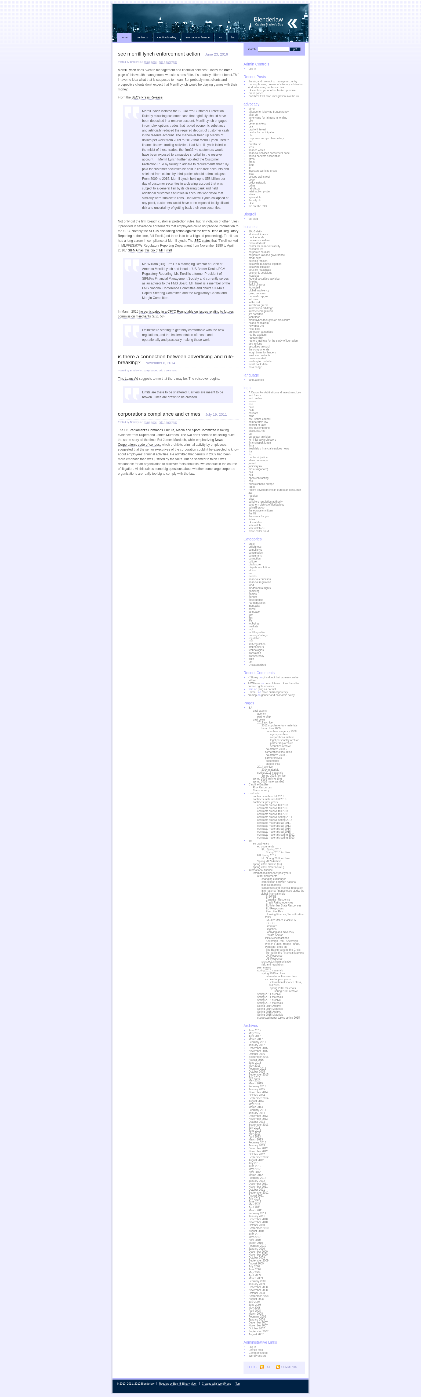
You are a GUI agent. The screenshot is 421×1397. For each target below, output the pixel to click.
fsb (250, 454)
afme (252, 108)
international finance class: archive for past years (281, 978)
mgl (251, 629)
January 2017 (257, 1045)
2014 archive (265, 766)
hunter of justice (258, 457)
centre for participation (262, 132)
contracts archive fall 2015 (272, 814)
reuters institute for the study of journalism (274, 340)
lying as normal (267, 689)
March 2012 (256, 1174)
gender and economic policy (278, 695)
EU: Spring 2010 (271, 849)
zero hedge (255, 367)
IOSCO (270, 923)
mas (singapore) (258, 469)
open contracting (258, 478)
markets (253, 626)
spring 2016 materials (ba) (268, 781)
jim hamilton (256, 314)
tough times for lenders (262, 352)
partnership (264, 716)
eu (220, 37)
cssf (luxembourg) (259, 427)
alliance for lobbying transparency (269, 111)
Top (237, 1383)
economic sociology (260, 272)
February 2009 (257, 1281)
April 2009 (255, 1275)
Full (269, 1367)
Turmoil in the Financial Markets (285, 952)
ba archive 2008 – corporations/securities (278, 751)
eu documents (265, 846)
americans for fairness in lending (268, 117)
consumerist (256, 249)
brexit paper (256, 93)
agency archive (279, 734)
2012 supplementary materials (279, 725)
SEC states (202, 241)
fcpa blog (254, 275)
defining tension (258, 260)
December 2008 (258, 1287)
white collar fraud (259, 531)
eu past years (261, 843)
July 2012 (254, 1163)
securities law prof (259, 346)
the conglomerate (259, 349)
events (252, 576)
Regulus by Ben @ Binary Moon (178, 1383)
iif (250, 167)
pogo (252, 179)
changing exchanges (274, 878)
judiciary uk (255, 466)
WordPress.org (258, 1355)
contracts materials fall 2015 (274, 831)
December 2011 (258, 1183)
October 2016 (257, 1053)
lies (251, 617)
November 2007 (258, 1325)
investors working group (263, 170)
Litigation (271, 929)
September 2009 (258, 1260)
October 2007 (257, 1328)
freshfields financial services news (269, 448)
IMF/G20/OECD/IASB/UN (281, 920)
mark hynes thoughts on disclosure (269, 320)
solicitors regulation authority (266, 501)
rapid (252, 486)
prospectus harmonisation (277, 961)
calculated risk (257, 243)
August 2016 (256, 1059)
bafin (252, 407)
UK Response (274, 955)
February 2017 (257, 1042)
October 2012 (257, 1154)
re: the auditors (258, 334)
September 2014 (258, 1098)
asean (252, 401)
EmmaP (252, 692)
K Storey (253, 677)
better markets (257, 123)
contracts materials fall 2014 (274, 828)
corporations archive (282, 737)
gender (253, 596)
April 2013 (255, 1136)
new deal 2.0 (256, 325)
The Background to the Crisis (283, 949)
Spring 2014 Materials (270, 1008)
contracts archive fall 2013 (272, 808)
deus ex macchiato (260, 269)
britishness (255, 546)
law (251, 614)
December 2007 (258, 1322)
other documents (267, 876)
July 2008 (254, 1301)
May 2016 (254, 1065)
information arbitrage (261, 308)
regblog (253, 495)
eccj (251, 141)
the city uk (255, 200)
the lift (252, 513)
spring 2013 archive (269, 1000)
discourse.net (256, 430)
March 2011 (256, 1210)
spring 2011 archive (269, 994)
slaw (251, 498)
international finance (198, 37)
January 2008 (257, 1319)
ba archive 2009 (271, 728)
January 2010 (257, 1248)
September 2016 (258, 1056)
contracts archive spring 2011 (274, 816)
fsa (250, 451)
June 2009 (255, 1269)
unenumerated (257, 358)
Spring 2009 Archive (269, 861)
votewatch (255, 525)
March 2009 (256, 1278)
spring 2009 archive (286, 991)
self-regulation (257, 644)
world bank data (258, 364)
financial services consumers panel (269, 153)
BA (232, 37)
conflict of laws (257, 424)
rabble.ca (254, 188)
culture (253, 561)
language (254, 611)
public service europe (261, 483)
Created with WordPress (216, 1383)
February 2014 (257, 1110)
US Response (274, 958)
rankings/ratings (258, 635)
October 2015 (257, 1071)
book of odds (256, 237)
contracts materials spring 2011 (276, 834)
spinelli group (256, 507)
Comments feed (258, 1352)
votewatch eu (256, 528)
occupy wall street (259, 176)
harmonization (257, 602)
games (253, 594)
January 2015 (257, 1089)
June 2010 (255, 1234)
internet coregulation (261, 311)
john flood (254, 317)
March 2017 (256, 1039)
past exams (260, 710)
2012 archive (265, 722)
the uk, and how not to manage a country (273, 81)
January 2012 (257, 1180)
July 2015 (254, 1077)
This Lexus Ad (128, 379)
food (251, 585)
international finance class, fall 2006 (285, 984)
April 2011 (255, 1207)
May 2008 (254, 1307)
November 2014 (258, 1092)
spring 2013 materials (270, 1002)
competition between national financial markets (278, 883)
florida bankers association (264, 156)
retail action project (260, 191)
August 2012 (256, 1160)
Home (124, 37)
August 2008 (256, 1298)
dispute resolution (259, 567)
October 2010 (257, 1225)
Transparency (261, 790)
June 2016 (255, 1062)
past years (259, 719)
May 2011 (254, 1204)
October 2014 (257, 1095)
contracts (142, 37)
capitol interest (257, 129)
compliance (150, 61)
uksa (251, 203)
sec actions (255, 343)
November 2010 (258, 1222)
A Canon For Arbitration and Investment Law (275, 392)
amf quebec (256, 398)
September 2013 (258, 1124)
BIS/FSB (271, 896)
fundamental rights (260, 588)
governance (256, 599)
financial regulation (260, 582)
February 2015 (257, 1086)
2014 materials (270, 769)
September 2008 (258, 1295)
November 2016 (258, 1050)
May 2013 (254, 1133)
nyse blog (254, 328)
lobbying (254, 623)
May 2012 (254, 1169)
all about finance (258, 234)
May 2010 (254, 1236)
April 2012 (255, 1172)
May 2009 (254, 1272)
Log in (252, 68)
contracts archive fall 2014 (272, 811)
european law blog (260, 436)
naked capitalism (258, 322)
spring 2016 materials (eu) (268, 867)
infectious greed (258, 305)
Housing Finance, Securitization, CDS (284, 916)
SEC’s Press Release (147, 97)
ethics (252, 570)
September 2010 (258, 1228)
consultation (256, 552)
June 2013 (255, 1130)
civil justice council (260, 419)
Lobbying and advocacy (280, 932)
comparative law (258, 421)
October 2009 (257, 1257)
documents (272, 760)
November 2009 (258, 1254)
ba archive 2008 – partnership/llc (276, 756)
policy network (257, 182)
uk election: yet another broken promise (272, 90)
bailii (251, 410)
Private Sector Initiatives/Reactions (277, 936)
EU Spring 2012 (266, 855)
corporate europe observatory (266, 138)
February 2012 (257, 1177)
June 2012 (255, 1166)
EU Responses (275, 908)
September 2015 (258, 1074)
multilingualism (257, 632)
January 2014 (257, 1112)
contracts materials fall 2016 (269, 799)
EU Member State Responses (283, 905)
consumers (255, 555)
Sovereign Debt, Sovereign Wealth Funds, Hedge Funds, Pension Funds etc (282, 943)
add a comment (168, 61)
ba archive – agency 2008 (281, 731)
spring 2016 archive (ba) (267, 778)
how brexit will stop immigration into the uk (274, 96)
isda (251, 173)
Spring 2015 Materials (270, 1014)
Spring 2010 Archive (278, 852)
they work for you (259, 516)
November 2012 (258, 1151)
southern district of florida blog (266, 504)
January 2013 (257, 1145)
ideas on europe (258, 460)
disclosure (255, 564)
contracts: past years (265, 802)
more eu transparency (275, 692)
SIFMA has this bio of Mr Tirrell (150, 250)
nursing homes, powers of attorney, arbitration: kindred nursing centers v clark (276, 86)
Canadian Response (278, 899)
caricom (253, 413)
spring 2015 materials (270, 772)
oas (251, 472)
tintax (252, 519)
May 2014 (254, 1104)
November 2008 (258, 1290)
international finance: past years (272, 873)
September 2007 (258, 1331)
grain (252, 161)
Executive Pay (274, 911)
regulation (254, 638)
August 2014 (256, 1101)
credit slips (255, 258)
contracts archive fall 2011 (272, 805)
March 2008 (256, 1313)
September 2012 (258, 1157)
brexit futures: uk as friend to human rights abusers (273, 685)
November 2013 (258, 1118)
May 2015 (254, 1080)
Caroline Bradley (166, 37)
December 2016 (258, 1048)
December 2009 (258, 1251)
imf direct (254, 299)
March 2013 (256, 1139)
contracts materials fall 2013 (274, 825)
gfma (252, 159)
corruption (254, 558)
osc (251, 481)
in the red (254, 302)
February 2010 (257, 1245)
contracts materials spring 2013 (276, 837)
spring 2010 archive (273, 973)
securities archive (280, 746)
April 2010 (255, 1239)
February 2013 (257, 1142)
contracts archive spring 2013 (274, 819)
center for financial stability (264, 246)
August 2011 (256, 1195)
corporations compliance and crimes (159, 414)
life (250, 620)
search (252, 49)
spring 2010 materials (270, 970)
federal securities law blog (264, 278)
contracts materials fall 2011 (274, 822)
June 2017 (255, 1030)
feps (251, 147)
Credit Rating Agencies (279, 902)
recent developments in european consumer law (274, 491)
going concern (257, 293)
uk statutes (255, 522)
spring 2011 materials (270, 997)
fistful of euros (257, 284)
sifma (252, 194)
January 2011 (257, 1216)
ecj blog (253, 218)
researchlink (256, 337)
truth (251, 658)
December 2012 (258, 1148)
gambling (254, 591)
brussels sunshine (259, 240)
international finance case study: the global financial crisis (282, 892)
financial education (260, 579)
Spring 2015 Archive (274, 775)
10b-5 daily (255, 231)
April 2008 (255, 1310)
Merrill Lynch (127, 70)
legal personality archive (284, 740)
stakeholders (256, 647)
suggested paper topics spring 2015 (278, 1017)
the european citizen (261, 510)
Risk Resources (262, 787)
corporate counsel (259, 252)
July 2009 (254, 1266)
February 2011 (257, 1213)
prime (252, 185)
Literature (271, 926)
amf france (255, 395)
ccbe (251, 416)
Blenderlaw (210, 17)
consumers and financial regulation (282, 887)
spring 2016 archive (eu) (267, 864)
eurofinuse (255, 144)
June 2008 (255, 1304)
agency (261, 713)
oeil (251, 475)
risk (251, 641)
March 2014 (256, 1107)
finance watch (257, 150)
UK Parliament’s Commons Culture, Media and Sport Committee (170, 430)
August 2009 (256, 1263)
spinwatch (254, 197)
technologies (256, 650)
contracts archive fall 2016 (268, 796)
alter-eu (253, 114)
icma (251, 164)
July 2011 (254, 1198)
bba (251, 120)
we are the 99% (258, 206)
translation (255, 653)
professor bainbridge (261, 331)
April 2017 (255, 1036)
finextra (253, 281)
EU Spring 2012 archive (276, 858)
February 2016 (257, 1068)
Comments (289, 1367)
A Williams (254, 683)
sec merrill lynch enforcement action (159, 54)
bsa (251, 126)
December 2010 (258, 1219)
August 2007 (256, 1334)
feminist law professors (262, 439)
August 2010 (256, 1231)
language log (256, 379)
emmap (252, 695)
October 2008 (257, 1293)
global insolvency (259, 290)
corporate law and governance (267, 255)
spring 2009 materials (283, 988)
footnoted (254, 287)
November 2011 (258, 1186)
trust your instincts (259, 355)
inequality (254, 605)
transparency (256, 655)
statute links (273, 763)
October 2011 (257, 1189)
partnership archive (281, 743)
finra (251, 445)
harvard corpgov (258, 296)
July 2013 (254, 1127)
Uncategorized (257, 664)
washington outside (260, 361)
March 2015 (256, 1083)
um (250, 661)
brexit (252, 543)
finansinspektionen (260, 442)
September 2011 (258, 1192)
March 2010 (256, 1242)
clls (250, 135)
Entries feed (256, 1349)
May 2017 (254, 1033)
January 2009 (257, 1284)
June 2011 (255, 1201)
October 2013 (257, 1121)
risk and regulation (273, 964)
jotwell (252, 463)
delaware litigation (259, 266)
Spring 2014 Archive (269, 1005)
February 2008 (257, 1316)
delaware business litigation (265, 263)
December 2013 (258, 1115)
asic (251, 404)
